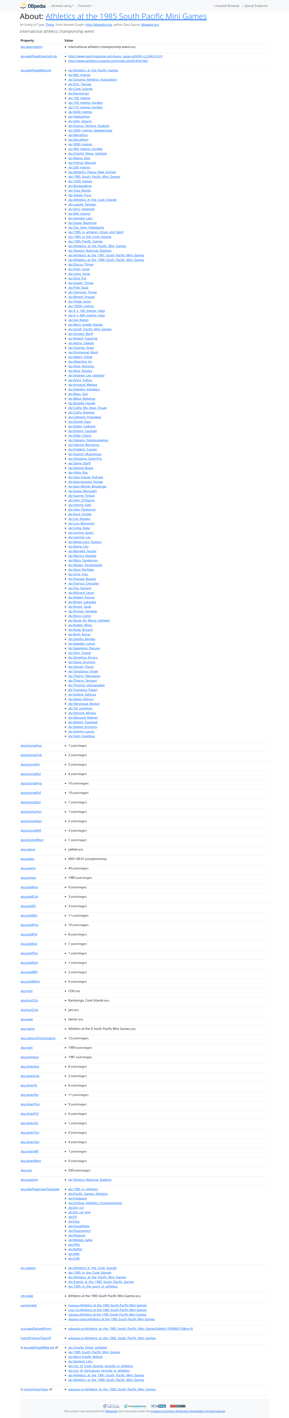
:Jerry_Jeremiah (81, 209)
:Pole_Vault (78, 287)
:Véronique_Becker (84, 704)
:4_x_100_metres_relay (86, 311)
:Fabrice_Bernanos (83, 445)
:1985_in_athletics (83, 1189)
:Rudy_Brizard (80, 630)
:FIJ (72, 1217)
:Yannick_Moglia (82, 713)
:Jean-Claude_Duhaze (85, 477)
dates (27, 859)
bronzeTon (31, 811)
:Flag (73, 1221)
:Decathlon (78, 140)
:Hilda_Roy (78, 472)
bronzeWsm (32, 840)
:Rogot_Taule (79, 606)
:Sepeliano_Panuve (84, 648)
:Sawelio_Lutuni (81, 643)
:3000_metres (80, 144)
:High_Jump (79, 269)
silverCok (30, 1076)
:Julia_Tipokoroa (82, 509)
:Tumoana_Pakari (83, 690)
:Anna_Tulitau (80, 380)
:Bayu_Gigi (78, 394)
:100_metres (79, 98)
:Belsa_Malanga (81, 398)
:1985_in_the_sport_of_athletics (93, 1286)
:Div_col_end (79, 1212)
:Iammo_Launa (81, 731)
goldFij (28, 906)
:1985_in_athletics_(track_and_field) (95, 232)
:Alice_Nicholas (81, 366)
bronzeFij (30, 764)
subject (28, 1268)
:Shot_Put (77, 278)
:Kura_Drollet (79, 514)
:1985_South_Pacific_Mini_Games (94, 177)
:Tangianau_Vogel (83, 671)
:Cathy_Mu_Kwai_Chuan (87, 408)
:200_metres (79, 167)
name (27, 1029)
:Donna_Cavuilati (82, 431)
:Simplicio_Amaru (83, 657)
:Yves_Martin (79, 190)
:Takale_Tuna (79, 195)
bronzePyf (31, 793)
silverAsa (30, 1066)
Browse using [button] (60, 6)
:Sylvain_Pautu (81, 667)
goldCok (29, 896)
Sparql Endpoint (255, 6)
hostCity (29, 1000)
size (26, 1170)
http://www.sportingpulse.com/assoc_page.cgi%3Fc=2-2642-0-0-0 (115, 56)
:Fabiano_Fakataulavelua (88, 440)
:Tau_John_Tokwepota (86, 227)
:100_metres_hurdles (85, 103)
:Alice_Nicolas (80, 371)
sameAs (29, 1305)
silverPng (30, 1104)
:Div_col (76, 1208)
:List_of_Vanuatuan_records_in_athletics (99, 1370)
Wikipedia (111, 1411)
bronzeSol (31, 802)
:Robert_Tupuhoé (83, 722)
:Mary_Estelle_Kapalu (85, 324)
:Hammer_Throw (82, 292)
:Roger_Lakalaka (82, 602)
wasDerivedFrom (36, 1328)
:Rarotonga (78, 93)
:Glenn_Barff (79, 463)
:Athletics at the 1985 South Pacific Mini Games (107, 1305)
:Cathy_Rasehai (81, 412)
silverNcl (29, 1095)
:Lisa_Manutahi (81, 523)
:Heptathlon (79, 116)
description (32, 47)
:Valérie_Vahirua (82, 694)
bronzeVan (31, 821)
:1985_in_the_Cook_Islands (89, 237)
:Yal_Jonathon (80, 708)
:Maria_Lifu (78, 546)
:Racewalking (80, 186)
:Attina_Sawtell (81, 343)
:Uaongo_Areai (81, 348)
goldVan (29, 962)
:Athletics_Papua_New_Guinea (92, 172)
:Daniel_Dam (79, 422)
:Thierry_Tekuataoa (84, 676)
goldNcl (29, 915)
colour (28, 849)
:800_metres (79, 75)
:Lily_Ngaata (79, 519)
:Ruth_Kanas (79, 634)
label (27, 1296)
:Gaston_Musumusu (84, 454)
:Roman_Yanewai (82, 611)
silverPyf (29, 1114)
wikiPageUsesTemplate (40, 1189)
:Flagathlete (78, 1226)
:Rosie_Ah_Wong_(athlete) (89, 620)
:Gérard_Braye (80, 468)
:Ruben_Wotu (80, 625)
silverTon (30, 1132)
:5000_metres (80, 112)
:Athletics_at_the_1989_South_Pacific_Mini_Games (106, 260)
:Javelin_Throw (80, 283)
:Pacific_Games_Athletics (88, 1194)
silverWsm (31, 1161)
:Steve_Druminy (81, 662)
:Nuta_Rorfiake (81, 570)
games (28, 878)
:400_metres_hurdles (85, 149)
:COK (74, 1258)
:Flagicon (76, 1235)
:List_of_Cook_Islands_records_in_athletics (100, 1366)
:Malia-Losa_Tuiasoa (84, 542)
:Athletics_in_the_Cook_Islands (92, 200)
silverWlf (30, 1151)
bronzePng (31, 783)
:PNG (74, 1245)
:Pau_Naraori (79, 588)
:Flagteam (77, 1198)
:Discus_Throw (80, 264)
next (27, 1047)
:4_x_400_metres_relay (86, 315)
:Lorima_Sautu (80, 533)
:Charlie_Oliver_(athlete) (87, 153)
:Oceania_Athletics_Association (92, 79)
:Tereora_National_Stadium (90, 251)
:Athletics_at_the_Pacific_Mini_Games (97, 246)
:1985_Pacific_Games (85, 241)
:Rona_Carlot (79, 616)
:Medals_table (80, 1240)
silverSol (29, 1123)
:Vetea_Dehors (81, 699)
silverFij (29, 1085)
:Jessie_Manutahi (82, 491)
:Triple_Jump (79, 301)
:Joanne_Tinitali (81, 496)
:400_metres (79, 214)
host (27, 991)
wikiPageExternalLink (39, 56)
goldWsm (30, 981)
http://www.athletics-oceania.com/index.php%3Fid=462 (108, 61)
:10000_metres (81, 306)
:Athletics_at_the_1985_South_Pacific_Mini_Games (112, 1338)
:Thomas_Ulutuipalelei (86, 685)
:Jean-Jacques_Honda (85, 482)
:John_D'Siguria (81, 500)
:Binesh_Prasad (81, 297)
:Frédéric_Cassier (82, 449)
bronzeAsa (31, 745)
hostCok (29, 1010)
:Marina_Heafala (82, 556)
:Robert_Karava (81, 597)
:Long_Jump (79, 274)
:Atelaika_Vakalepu (84, 389)
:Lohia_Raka (79, 528)
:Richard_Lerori (81, 593)
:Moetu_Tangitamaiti (85, 565)
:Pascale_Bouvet (82, 579)
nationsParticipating (38, 1038)
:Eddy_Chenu (79, 435)
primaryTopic (36, 1389)
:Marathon (78, 135)
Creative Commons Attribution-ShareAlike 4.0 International (188, 1411)
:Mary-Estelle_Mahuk (85, 1357)
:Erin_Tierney (79, 84)
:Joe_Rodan (78, 320)
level (27, 1019)
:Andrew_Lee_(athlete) (86, 375)
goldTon (29, 953)
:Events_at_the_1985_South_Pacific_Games (101, 1282)
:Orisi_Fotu (78, 574)
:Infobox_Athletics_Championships (95, 1203)
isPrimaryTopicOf (36, 1338)
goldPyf (29, 934)
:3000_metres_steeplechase (90, 130)
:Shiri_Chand (79, 653)
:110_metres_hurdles (85, 107)
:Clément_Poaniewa (84, 417)
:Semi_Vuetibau (81, 736)
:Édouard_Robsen (83, 717)
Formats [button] (84, 6)
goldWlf (29, 972)
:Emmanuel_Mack (83, 352)
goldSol (29, 944)
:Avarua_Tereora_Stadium (88, 126)
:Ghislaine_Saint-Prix (85, 459)
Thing (50, 25)
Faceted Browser (227, 6)
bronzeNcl (31, 774)
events (28, 868)
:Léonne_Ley (79, 537)
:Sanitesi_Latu (80, 218)
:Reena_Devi (79, 158)
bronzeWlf (31, 830)
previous (30, 1057)
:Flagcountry (79, 1231)
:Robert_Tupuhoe (83, 338)
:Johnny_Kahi (79, 505)
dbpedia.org (150, 25)
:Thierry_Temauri (82, 680)
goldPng (29, 925)
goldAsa (29, 887)
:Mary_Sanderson (83, 560)
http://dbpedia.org (98, 25)
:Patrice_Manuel (82, 163)
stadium (29, 1180)
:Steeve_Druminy (82, 727)
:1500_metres (80, 181)
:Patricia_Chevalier (83, 583)
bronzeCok (31, 755)
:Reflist (75, 1249)
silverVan (30, 1142)
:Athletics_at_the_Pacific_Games (93, 70)
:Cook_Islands (80, 89)
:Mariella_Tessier (82, 551)
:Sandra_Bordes (81, 639)
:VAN (73, 1254)
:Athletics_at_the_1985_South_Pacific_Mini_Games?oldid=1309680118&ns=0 (130, 1328)
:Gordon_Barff (80, 334)
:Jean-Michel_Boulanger (87, 486)
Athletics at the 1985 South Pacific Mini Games (126, 16)
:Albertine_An (80, 361)
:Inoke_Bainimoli (82, 223)
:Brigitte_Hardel (81, 403)
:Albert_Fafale (80, 357)
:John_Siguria (80, 121)
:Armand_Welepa (82, 385)
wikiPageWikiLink (36, 70)
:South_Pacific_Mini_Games (90, 329)
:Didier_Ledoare (81, 426)
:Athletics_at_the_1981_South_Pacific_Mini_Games (106, 255)
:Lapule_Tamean (82, 204)
